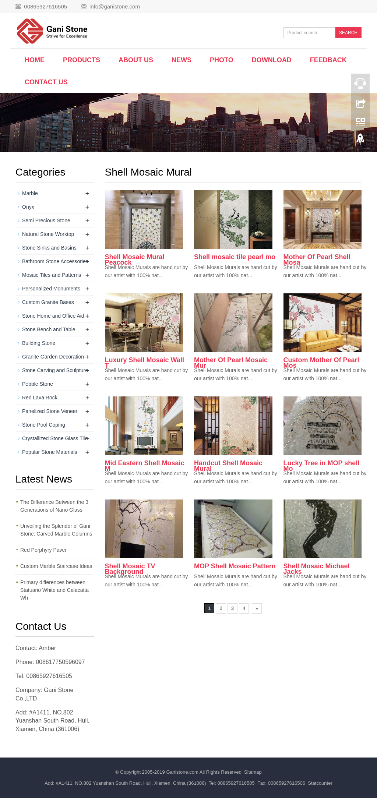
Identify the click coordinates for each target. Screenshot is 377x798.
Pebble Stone (37, 384)
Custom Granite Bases (48, 302)
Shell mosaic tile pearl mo (234, 257)
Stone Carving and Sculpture (55, 370)
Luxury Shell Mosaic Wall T (144, 362)
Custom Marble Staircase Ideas (56, 566)
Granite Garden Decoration (53, 357)
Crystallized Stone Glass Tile (55, 438)
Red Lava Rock (39, 397)
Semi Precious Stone (46, 220)
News (181, 60)
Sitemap (253, 772)
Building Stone (38, 343)
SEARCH (348, 32)
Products (81, 60)
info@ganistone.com (114, 6)
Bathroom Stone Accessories (55, 261)
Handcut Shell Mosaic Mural (228, 465)
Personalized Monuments (51, 289)
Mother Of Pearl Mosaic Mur (231, 362)
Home (35, 60)
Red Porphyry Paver (43, 550)
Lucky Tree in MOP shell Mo (321, 465)
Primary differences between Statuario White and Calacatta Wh (54, 590)
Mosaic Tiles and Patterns (51, 275)
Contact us (46, 82)
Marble (30, 193)
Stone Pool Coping (43, 425)
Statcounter (320, 783)
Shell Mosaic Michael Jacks (316, 568)
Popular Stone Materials (49, 452)
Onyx (28, 207)
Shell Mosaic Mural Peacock (135, 259)
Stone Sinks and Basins (49, 248)
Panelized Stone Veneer (49, 411)
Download (272, 60)
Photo (221, 60)
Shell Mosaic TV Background (130, 568)
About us (136, 60)
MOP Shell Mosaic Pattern (235, 566)
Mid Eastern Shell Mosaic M (144, 465)
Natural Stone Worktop (48, 234)
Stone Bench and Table (48, 329)
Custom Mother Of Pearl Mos (321, 362)
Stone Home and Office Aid (53, 316)
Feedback (328, 60)
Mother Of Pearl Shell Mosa (316, 259)
